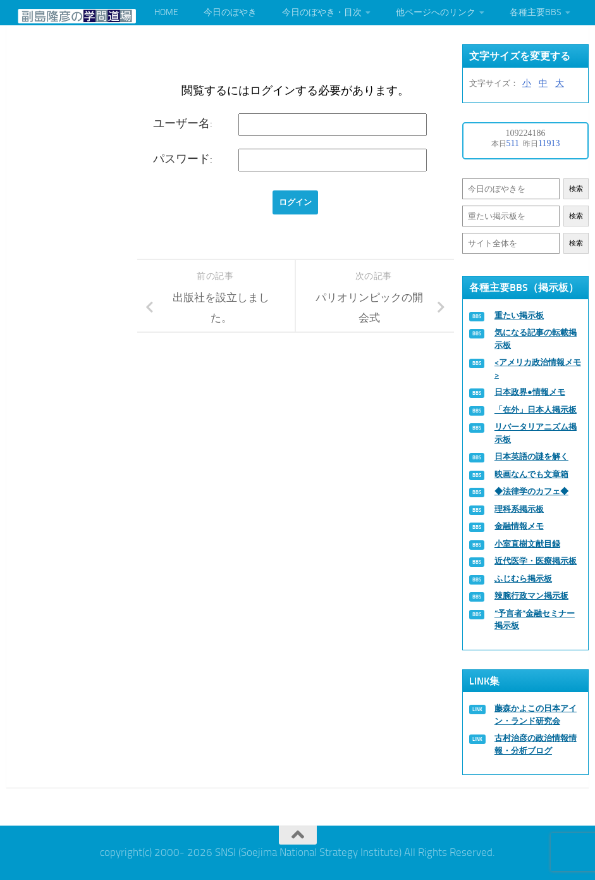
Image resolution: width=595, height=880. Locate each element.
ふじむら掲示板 (523, 578)
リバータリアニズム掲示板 (535, 433)
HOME (166, 12)
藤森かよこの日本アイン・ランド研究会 (535, 714)
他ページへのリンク (435, 12)
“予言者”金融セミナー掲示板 (534, 620)
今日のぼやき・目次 (322, 12)
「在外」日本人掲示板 (535, 409)
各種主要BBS (535, 12)
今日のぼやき (230, 12)
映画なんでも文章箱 (531, 474)
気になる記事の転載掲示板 (535, 339)
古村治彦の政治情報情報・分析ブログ (535, 744)
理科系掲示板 (519, 509)
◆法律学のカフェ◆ (531, 491)
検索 (576, 189)
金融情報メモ (519, 526)
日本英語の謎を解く (531, 456)
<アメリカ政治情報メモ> (537, 368)
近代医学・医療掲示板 (535, 561)
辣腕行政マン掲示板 (531, 595)
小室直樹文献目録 (527, 543)
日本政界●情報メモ (529, 392)
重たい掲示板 (519, 315)
